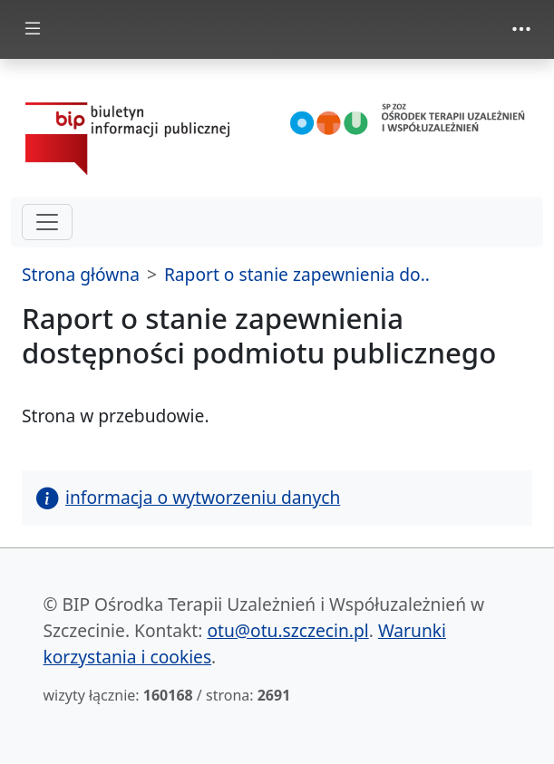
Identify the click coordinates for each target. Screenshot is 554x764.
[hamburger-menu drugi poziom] (47, 222)
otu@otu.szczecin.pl (287, 630)
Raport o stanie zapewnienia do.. (297, 274)
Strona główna (81, 274)
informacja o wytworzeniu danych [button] (188, 497)
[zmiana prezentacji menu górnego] (521, 29)
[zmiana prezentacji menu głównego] (33, 29)
